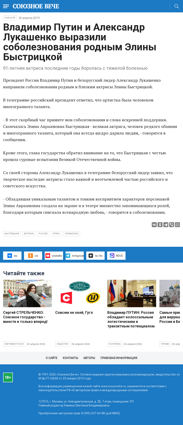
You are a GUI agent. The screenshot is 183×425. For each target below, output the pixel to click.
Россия (43, 234)
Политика (115, 344)
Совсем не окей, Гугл (74, 312)
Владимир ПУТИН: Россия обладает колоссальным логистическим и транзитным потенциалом (131, 319)
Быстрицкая (12, 234)
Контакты (70, 358)
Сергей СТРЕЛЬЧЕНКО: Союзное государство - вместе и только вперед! (25, 317)
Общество (63, 344)
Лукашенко (72, 234)
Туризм (165, 344)
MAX (116, 255)
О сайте (51, 358)
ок (33, 255)
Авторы (89, 358)
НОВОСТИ (10, 18)
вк (12, 255)
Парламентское (14, 344)
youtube (53, 255)
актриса (29, 234)
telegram (75, 255)
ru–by (96, 255)
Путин (56, 234)
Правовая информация (118, 358)
